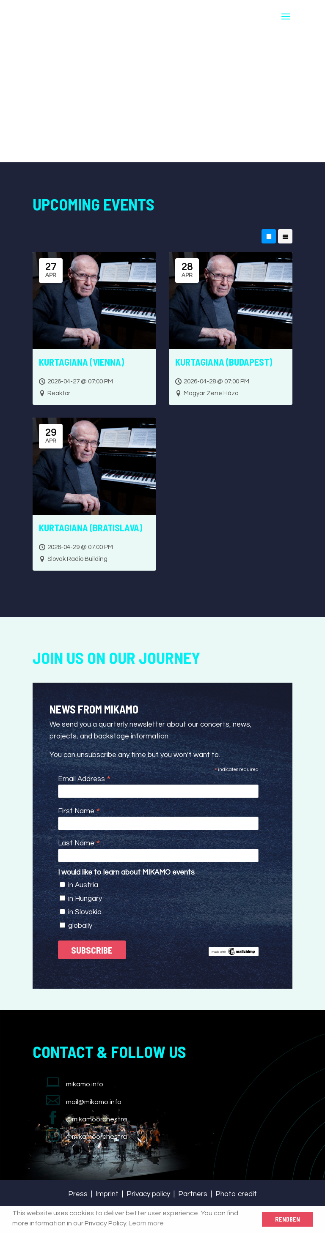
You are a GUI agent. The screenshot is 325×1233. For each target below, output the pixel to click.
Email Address (84, 778)
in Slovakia (85, 912)
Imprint (107, 1194)
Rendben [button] (287, 1219)
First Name (79, 811)
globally (80, 926)
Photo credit (236, 1194)
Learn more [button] (146, 1223)
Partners (192, 1194)
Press (78, 1194)
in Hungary (85, 898)
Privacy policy (148, 1194)
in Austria (83, 885)
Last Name (79, 843)
